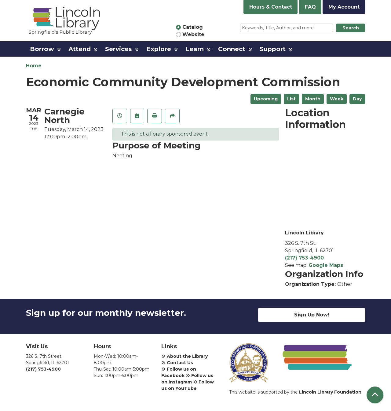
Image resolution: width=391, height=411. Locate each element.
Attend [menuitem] (79, 49)
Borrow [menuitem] (42, 49)
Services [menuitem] (118, 49)
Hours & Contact (270, 7)
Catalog (192, 27)
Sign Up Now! (311, 315)
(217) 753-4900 (304, 258)
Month (312, 99)
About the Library (184, 356)
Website (193, 34)
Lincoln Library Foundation (330, 392)
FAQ (310, 7)
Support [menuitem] (273, 49)
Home (34, 66)
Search (350, 28)
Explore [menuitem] (158, 49)
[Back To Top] (375, 395)
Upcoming (266, 99)
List (291, 99)
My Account (344, 7)
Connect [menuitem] (231, 49)
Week (336, 99)
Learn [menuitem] (194, 49)
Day (357, 99)
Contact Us (177, 362)
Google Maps (326, 265)
